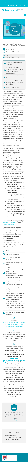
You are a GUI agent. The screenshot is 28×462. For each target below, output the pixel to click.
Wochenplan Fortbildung (10, 222)
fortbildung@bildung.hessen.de (14, 420)
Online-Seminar (12, 251)
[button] (25, 15)
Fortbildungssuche (8, 224)
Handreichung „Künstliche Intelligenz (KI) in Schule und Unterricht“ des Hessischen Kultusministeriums (14, 324)
